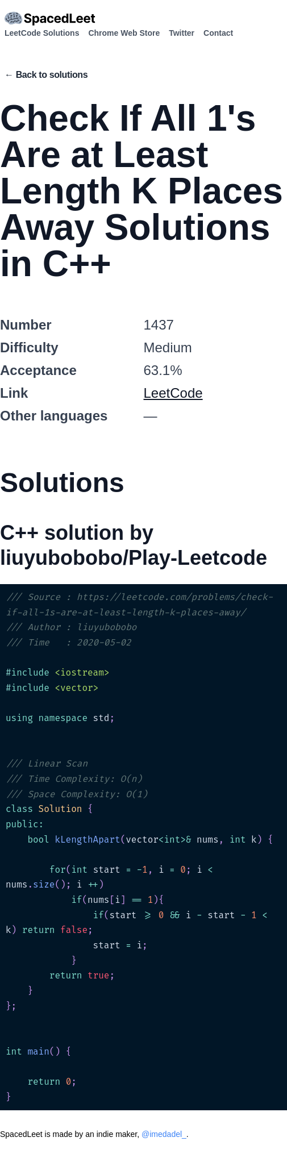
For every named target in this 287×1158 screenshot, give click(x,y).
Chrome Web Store (124, 33)
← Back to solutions (46, 75)
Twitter (181, 33)
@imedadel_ (164, 1134)
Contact (218, 33)
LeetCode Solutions (42, 33)
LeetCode (173, 393)
